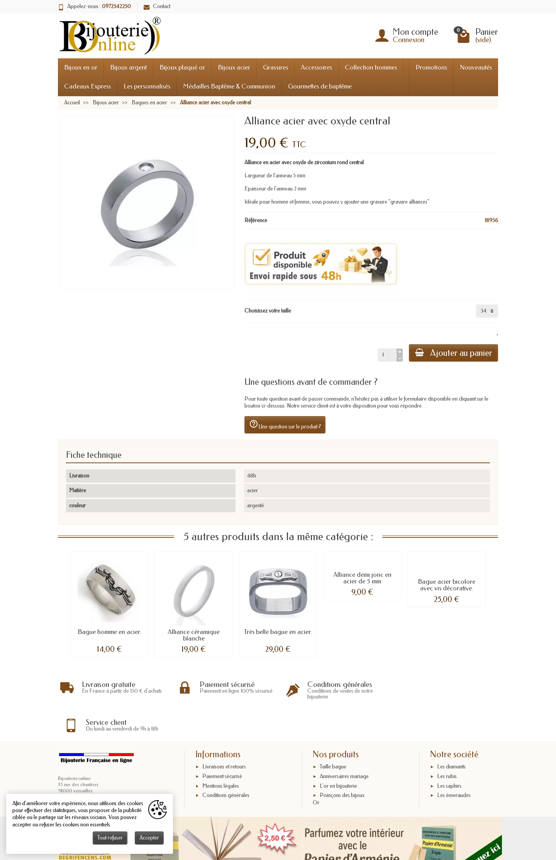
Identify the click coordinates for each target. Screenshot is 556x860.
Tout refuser (110, 838)
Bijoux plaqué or (182, 67)
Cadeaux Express (87, 86)
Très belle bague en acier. (278, 632)
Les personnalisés (147, 86)
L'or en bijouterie (338, 754)
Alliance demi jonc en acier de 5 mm (362, 578)
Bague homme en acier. (109, 632)
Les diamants (451, 735)
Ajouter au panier (453, 353)
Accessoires (316, 67)
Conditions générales (225, 763)
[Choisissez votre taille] (487, 311)
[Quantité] (386, 355)
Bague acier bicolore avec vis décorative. (446, 585)
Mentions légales (220, 754)
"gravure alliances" (408, 202)
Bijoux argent (128, 67)
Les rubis (447, 744)
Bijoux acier (234, 67)
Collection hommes (371, 67)
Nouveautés (476, 67)
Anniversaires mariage (344, 744)
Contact (157, 6)
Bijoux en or (80, 67)
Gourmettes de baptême (320, 86)
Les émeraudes (454, 763)
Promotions (431, 67)
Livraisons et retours (224, 735)
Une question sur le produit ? (285, 424)
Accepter (149, 838)
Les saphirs (449, 754)
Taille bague (333, 735)
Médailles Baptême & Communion (229, 86)
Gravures (275, 67)
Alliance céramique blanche (194, 635)
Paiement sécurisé (222, 744)
